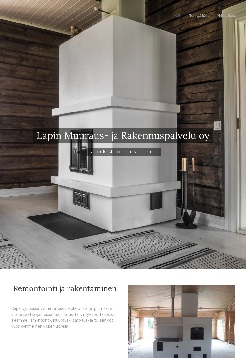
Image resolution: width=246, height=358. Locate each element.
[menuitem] (176, 16)
